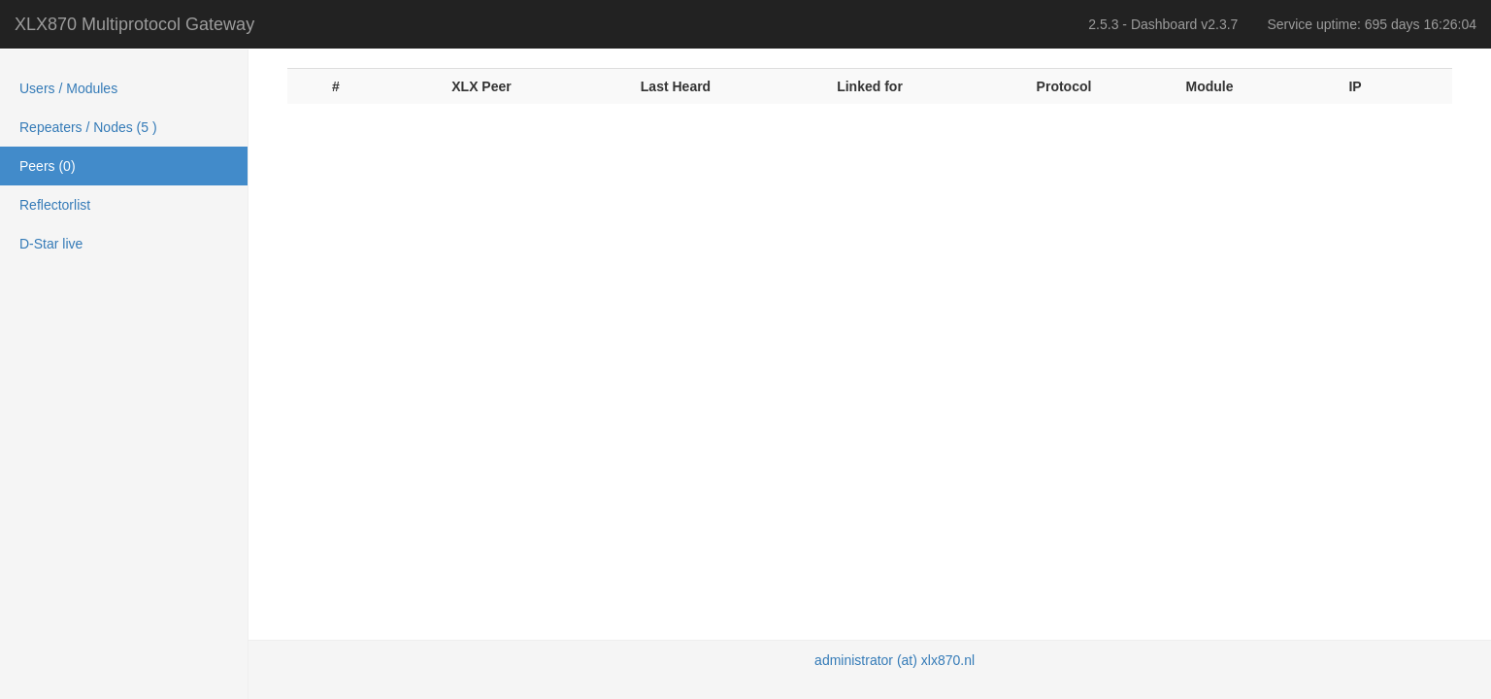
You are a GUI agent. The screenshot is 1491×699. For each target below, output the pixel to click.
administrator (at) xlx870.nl (894, 660)
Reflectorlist (54, 205)
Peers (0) (47, 166)
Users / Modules (68, 88)
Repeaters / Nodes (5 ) (88, 127)
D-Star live (51, 243)
